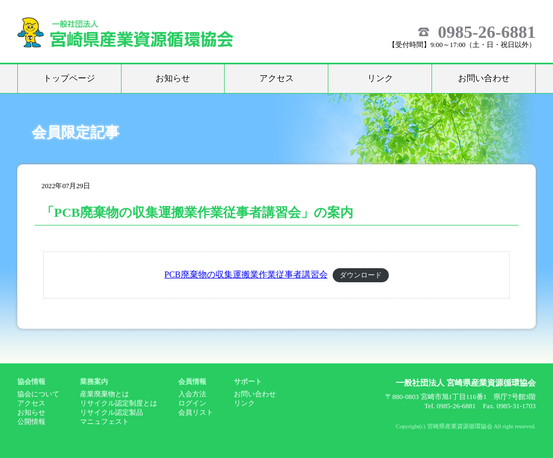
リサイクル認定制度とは (118, 403)
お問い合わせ (484, 78)
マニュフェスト (104, 422)
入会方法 (192, 394)
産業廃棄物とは (104, 394)
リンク (380, 78)
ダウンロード (361, 275)
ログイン (192, 403)
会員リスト (195, 412)
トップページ (69, 78)
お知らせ (173, 78)
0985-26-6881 (487, 32)
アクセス (276, 78)
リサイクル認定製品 (111, 412)
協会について (38, 394)
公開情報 (31, 422)
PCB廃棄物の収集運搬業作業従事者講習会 (245, 274)
